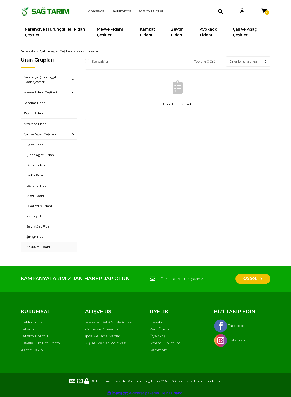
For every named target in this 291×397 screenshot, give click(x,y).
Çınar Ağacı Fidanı (40, 155)
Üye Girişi (158, 336)
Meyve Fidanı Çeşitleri (40, 92)
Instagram (230, 340)
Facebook (230, 325)
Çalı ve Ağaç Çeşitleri (40, 134)
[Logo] (49, 11)
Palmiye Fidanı (37, 216)
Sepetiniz (158, 350)
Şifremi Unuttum (165, 343)
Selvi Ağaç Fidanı (39, 226)
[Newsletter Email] (190, 279)
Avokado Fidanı (36, 124)
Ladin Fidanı (35, 175)
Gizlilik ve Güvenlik (101, 329)
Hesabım (158, 322)
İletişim (27, 329)
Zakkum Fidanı (88, 51)
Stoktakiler (100, 61)
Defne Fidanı (36, 165)
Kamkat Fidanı (35, 103)
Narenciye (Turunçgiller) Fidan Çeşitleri (42, 79)
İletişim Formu (34, 336)
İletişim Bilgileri (150, 11)
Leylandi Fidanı (37, 185)
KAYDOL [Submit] (253, 279)
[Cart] (264, 11)
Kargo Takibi (32, 350)
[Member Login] (242, 11)
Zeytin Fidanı (34, 113)
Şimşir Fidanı (36, 236)
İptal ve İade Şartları (103, 336)
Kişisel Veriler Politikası (105, 343)
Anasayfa (96, 11)
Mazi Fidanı (35, 196)
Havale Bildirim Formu (41, 343)
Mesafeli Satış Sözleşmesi (108, 322)
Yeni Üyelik (159, 329)
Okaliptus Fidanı (39, 206)
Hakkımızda (120, 11)
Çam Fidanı (35, 145)
